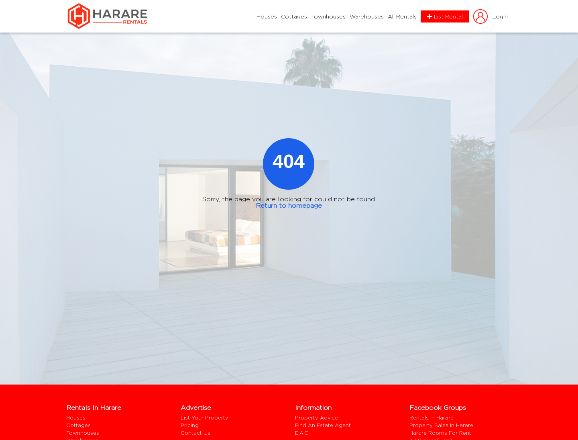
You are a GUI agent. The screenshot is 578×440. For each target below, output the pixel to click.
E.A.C (301, 433)
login (490, 16)
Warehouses (367, 16)
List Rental (445, 16)
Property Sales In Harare (441, 425)
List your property (204, 417)
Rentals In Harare (431, 417)
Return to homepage (289, 205)
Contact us (195, 433)
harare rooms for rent (440, 433)
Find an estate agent (323, 425)
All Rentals (402, 16)
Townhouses (328, 16)
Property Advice (316, 417)
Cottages (294, 16)
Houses (266, 16)
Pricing (190, 425)
